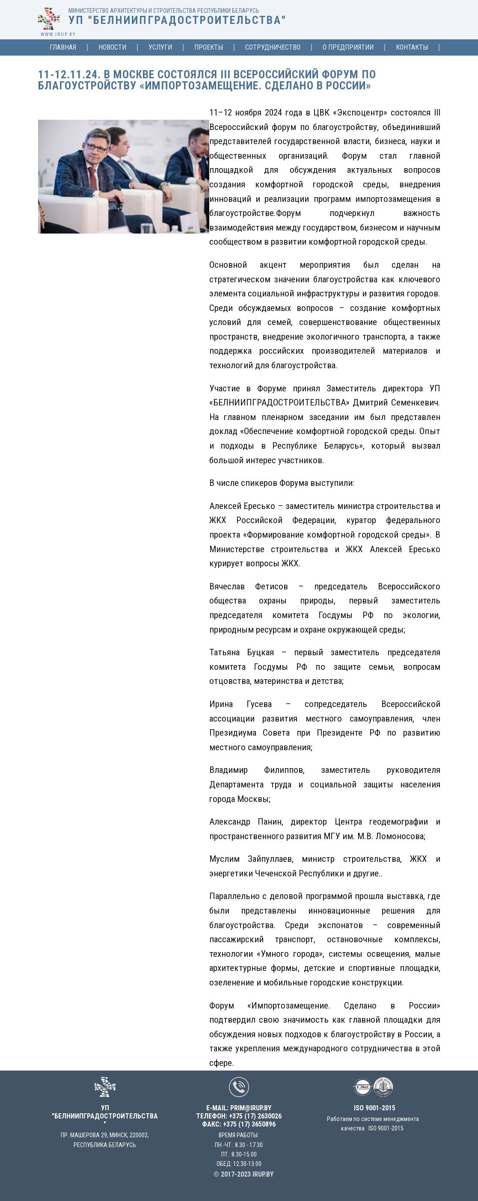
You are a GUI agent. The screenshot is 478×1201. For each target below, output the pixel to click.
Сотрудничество (272, 47)
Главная (63, 47)
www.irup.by (58, 34)
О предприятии (348, 47)
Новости (112, 47)
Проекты (208, 47)
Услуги (160, 47)
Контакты (412, 47)
